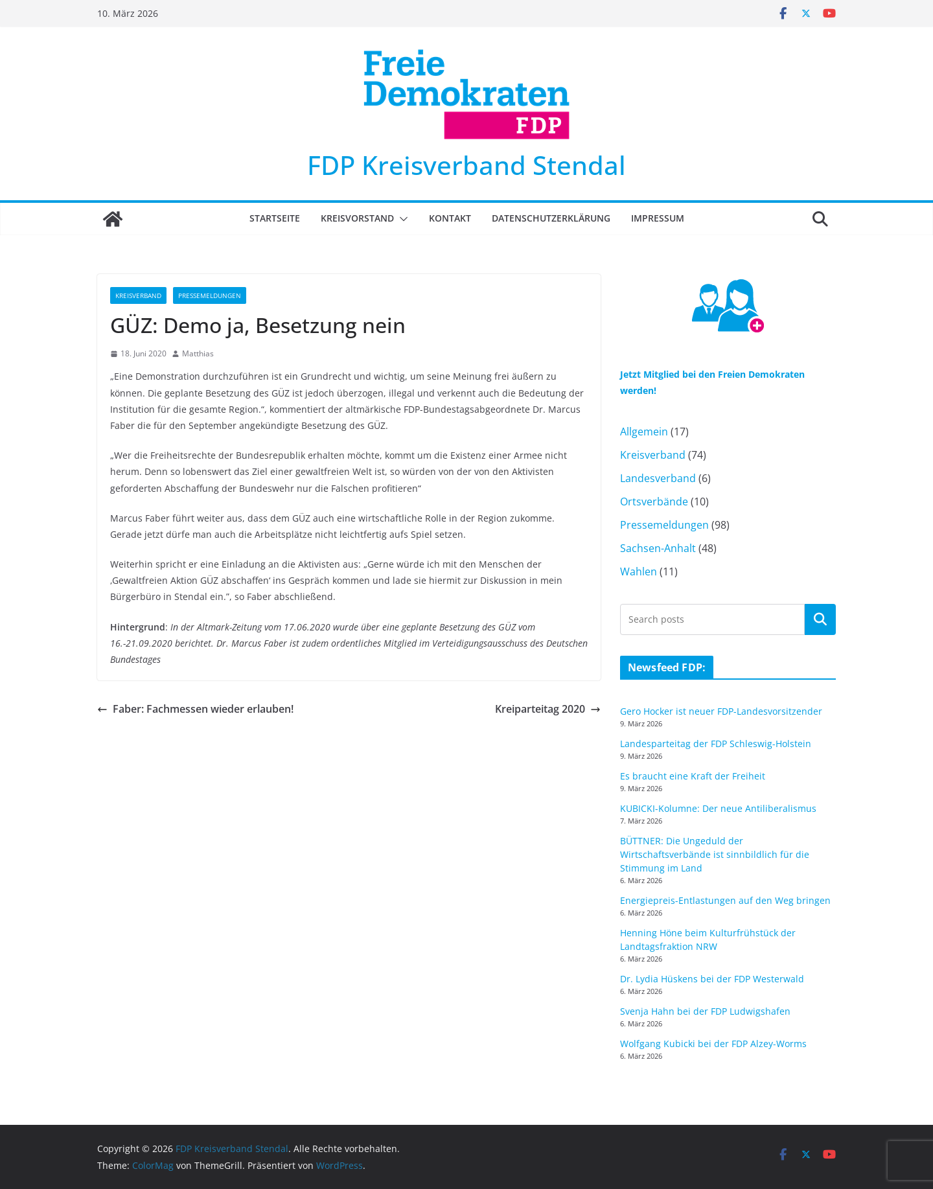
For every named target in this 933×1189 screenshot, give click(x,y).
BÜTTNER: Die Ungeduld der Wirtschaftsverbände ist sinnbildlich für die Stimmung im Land (714, 854)
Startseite (274, 218)
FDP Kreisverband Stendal (466, 165)
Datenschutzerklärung (551, 218)
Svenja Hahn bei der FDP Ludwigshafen (705, 1011)
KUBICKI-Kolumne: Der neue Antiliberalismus (718, 808)
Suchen (820, 619)
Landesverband (658, 478)
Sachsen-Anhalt (658, 548)
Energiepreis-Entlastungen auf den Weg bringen (725, 900)
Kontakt (450, 218)
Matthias (198, 353)
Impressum (657, 218)
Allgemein (644, 431)
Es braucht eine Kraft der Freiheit (692, 776)
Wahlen (638, 571)
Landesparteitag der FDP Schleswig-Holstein (715, 743)
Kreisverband (138, 295)
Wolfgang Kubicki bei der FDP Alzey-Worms (713, 1043)
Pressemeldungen (209, 295)
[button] (401, 219)
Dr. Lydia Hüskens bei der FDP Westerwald (712, 979)
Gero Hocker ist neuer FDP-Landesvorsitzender (721, 711)
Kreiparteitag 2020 (548, 709)
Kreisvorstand (357, 218)
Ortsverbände (654, 501)
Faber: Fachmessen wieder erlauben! (195, 709)
